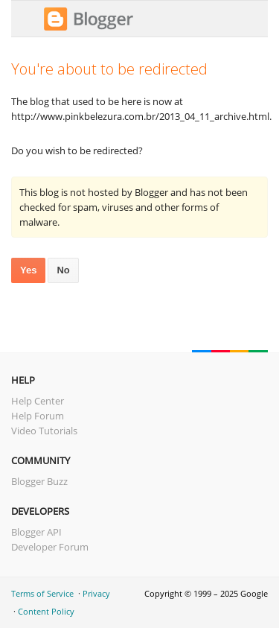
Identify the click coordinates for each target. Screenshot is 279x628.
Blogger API (36, 532)
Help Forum (37, 415)
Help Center (37, 400)
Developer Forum (50, 547)
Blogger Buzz (39, 481)
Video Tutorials (44, 430)
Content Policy (46, 611)
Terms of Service (42, 593)
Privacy (96, 593)
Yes (28, 270)
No (63, 270)
